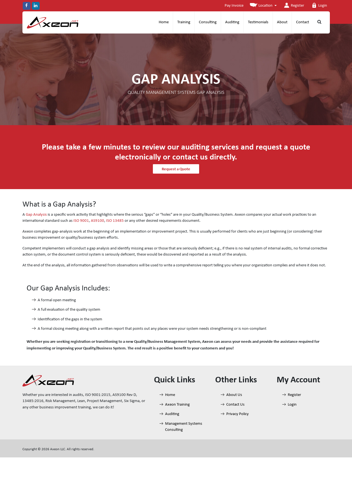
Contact (302, 22)
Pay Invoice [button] (234, 6)
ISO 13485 (115, 221)
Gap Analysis (36, 215)
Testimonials (258, 22)
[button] (263, 6)
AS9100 (97, 221)
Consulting (208, 22)
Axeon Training (177, 405)
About (282, 22)
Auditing (232, 22)
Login (318, 5)
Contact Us (235, 405)
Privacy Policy (237, 414)
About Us (234, 395)
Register (293, 5)
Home (164, 22)
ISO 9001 (81, 221)
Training (183, 22)
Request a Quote (176, 168)
